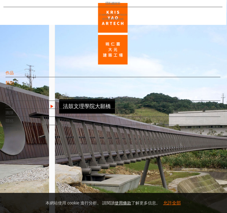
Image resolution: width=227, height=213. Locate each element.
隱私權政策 (30, 191)
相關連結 (24, 131)
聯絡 (20, 123)
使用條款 (123, 203)
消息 (20, 107)
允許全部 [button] (172, 202)
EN (40, 174)
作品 (20, 75)
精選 (20, 91)
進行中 (22, 97)
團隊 (20, 115)
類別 (20, 85)
